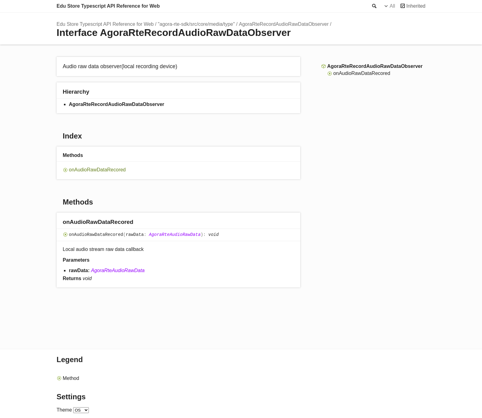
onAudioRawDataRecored (97, 169)
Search (374, 6)
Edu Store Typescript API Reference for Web (108, 6)
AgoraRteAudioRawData (175, 234)
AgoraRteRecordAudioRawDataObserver (284, 24)
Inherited (415, 6)
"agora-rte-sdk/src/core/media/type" (196, 24)
